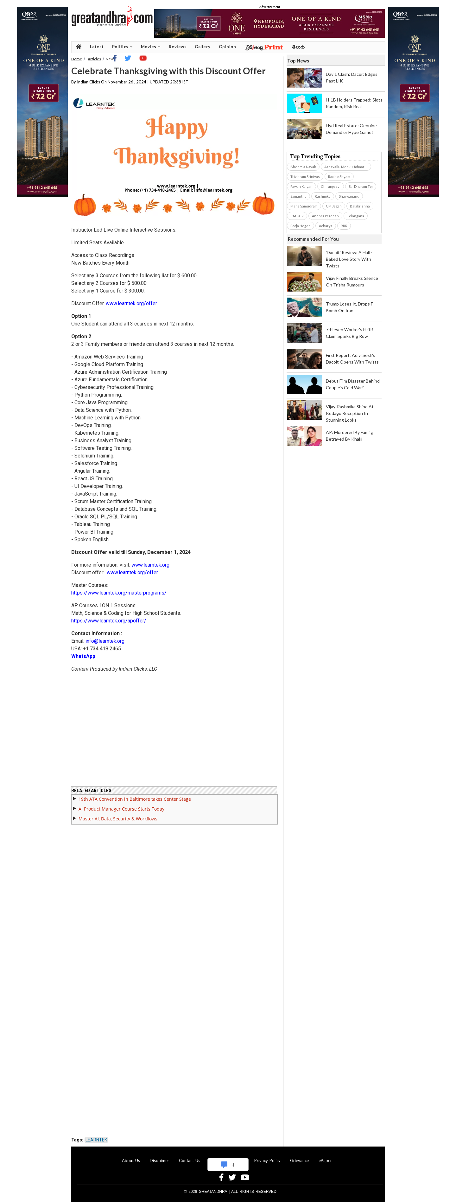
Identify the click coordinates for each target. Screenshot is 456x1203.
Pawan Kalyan (301, 186)
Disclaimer (159, 1160)
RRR (344, 226)
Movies (151, 47)
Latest (97, 46)
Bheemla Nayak (303, 167)
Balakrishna (360, 206)
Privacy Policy (267, 1160)
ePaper (325, 1160)
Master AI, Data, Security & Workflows (118, 819)
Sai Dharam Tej (361, 186)
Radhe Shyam (339, 176)
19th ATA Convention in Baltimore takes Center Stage (135, 799)
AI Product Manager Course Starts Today (121, 809)
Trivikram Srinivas (305, 176)
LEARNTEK (96, 1139)
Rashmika (323, 196)
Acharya (325, 226)
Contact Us (189, 1160)
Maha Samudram (304, 206)
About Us (131, 1160)
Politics (122, 47)
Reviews (178, 46)
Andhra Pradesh (325, 216)
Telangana (355, 216)
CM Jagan (334, 206)
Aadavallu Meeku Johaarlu (346, 167)
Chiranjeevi (330, 186)
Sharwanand (349, 196)
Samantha (298, 196)
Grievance (299, 1160)
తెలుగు (298, 46)
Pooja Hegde (300, 226)
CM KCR (297, 216)
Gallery (203, 46)
